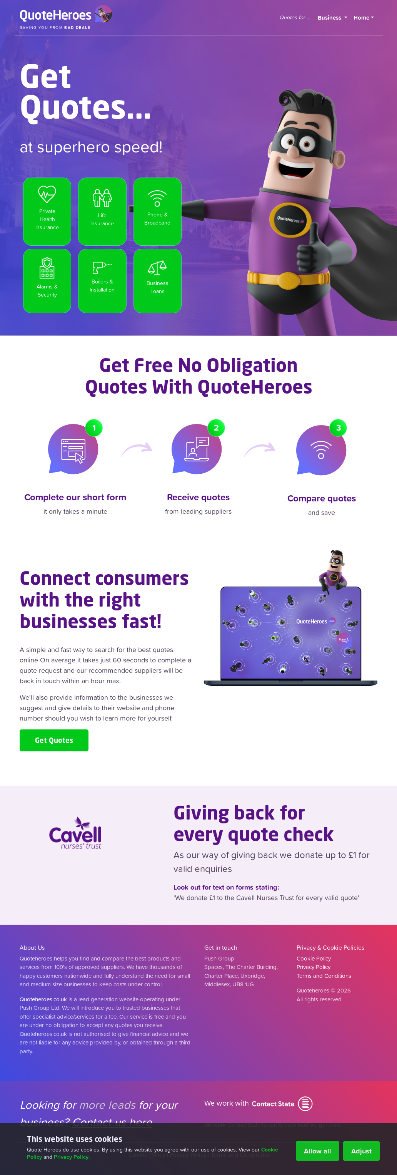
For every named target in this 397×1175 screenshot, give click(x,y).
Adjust (361, 1151)
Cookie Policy (314, 958)
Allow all (317, 1151)
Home (361, 17)
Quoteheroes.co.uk (43, 999)
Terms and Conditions (324, 975)
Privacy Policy (71, 1157)
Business (334, 17)
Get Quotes (54, 740)
